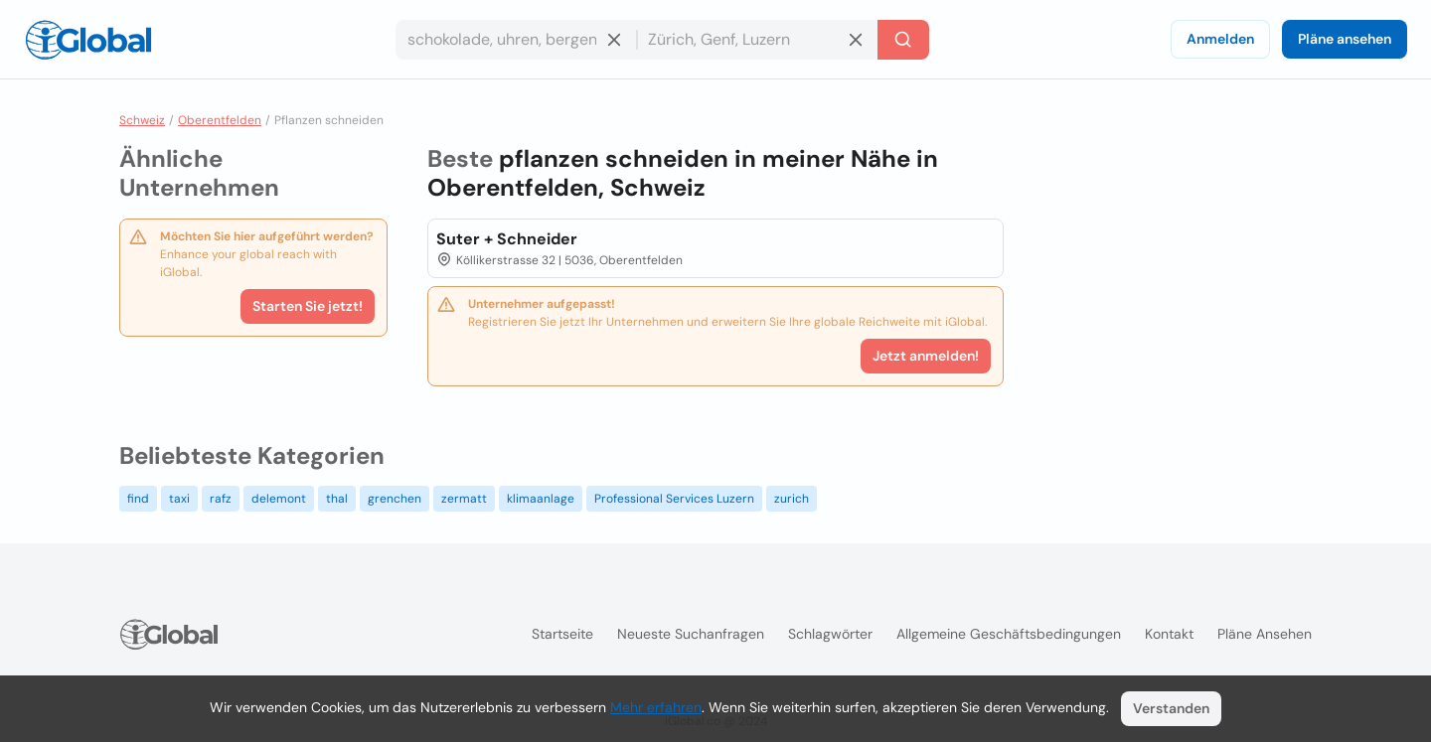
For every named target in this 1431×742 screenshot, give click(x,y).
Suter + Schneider (506, 238)
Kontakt (1169, 634)
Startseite (562, 634)
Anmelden (1220, 39)
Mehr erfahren (656, 707)
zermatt (464, 499)
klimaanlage (540, 499)
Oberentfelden (219, 120)
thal (337, 499)
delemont (278, 499)
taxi (179, 499)
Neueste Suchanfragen (690, 634)
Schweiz (142, 120)
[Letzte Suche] (903, 40)
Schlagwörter (830, 634)
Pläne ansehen (1344, 39)
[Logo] (88, 40)
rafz (221, 499)
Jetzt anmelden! (926, 356)
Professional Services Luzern (674, 499)
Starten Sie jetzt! (307, 306)
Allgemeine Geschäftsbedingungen (1008, 634)
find (138, 499)
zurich (791, 499)
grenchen (394, 499)
